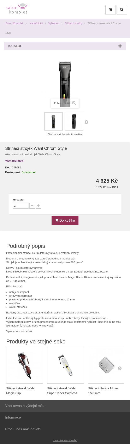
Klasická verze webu (65, 440)
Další (86, 122)
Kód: (8, 167)
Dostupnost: (13, 172)
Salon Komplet (14, 23)
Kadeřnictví (36, 23)
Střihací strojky (73, 23)
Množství (18, 199)
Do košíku (65, 220)
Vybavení (53, 23)
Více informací (14, 160)
